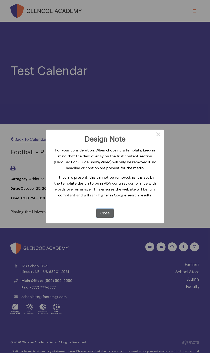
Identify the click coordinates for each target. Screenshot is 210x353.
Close (105, 213)
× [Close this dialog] (158, 135)
